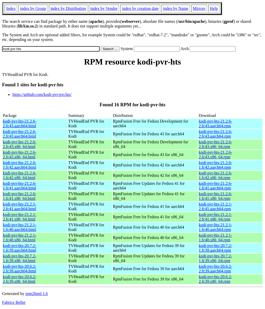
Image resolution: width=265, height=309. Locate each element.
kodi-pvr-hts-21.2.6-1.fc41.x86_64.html (19, 196)
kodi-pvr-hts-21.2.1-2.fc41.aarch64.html (19, 206)
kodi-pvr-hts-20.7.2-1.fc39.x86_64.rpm (215, 258)
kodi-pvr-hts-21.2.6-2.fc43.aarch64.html (19, 123)
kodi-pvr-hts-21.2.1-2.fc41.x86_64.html (19, 216)
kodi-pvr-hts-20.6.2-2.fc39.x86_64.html (19, 279)
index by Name (175, 8)
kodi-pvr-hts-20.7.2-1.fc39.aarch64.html (19, 247)
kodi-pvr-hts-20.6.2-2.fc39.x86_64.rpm (215, 279)
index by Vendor (103, 8)
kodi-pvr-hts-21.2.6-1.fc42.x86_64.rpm (215, 175)
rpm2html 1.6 (36, 293)
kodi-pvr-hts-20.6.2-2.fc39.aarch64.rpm (215, 268)
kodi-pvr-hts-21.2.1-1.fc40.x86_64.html (19, 237)
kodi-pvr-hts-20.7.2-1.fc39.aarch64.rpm (215, 247)
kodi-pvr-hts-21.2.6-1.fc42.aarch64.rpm (215, 165)
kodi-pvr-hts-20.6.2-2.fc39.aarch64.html (19, 268)
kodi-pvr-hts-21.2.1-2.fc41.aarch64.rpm (215, 206)
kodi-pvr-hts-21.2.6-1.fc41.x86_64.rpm (215, 196)
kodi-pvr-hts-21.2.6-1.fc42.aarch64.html (19, 165)
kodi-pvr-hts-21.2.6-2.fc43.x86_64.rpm (215, 144)
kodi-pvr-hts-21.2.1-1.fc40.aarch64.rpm (215, 227)
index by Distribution (68, 8)
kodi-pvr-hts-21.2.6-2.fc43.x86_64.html (19, 144)
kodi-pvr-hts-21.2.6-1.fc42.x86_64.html (19, 175)
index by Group (33, 8)
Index (11, 8)
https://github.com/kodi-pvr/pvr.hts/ (41, 94)
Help (214, 8)
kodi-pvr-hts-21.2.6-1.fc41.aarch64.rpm (215, 185)
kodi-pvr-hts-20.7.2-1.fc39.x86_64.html (19, 258)
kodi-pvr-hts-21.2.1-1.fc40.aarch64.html (19, 227)
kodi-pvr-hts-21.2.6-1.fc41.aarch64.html (19, 185)
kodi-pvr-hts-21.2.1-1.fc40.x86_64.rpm (215, 237)
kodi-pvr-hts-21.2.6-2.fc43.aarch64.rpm (215, 123)
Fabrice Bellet (13, 302)
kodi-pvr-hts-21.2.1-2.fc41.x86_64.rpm (215, 216)
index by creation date (140, 8)
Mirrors (199, 8)
